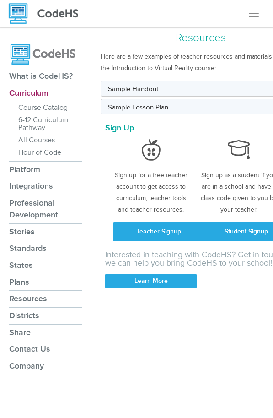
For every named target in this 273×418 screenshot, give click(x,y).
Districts (24, 315)
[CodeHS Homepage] (47, 13)
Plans (19, 282)
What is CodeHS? (41, 76)
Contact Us (29, 349)
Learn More (151, 281)
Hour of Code (39, 152)
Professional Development (33, 209)
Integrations (31, 186)
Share (20, 332)
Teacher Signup (158, 231)
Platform (24, 169)
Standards (28, 248)
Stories (22, 232)
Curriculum (28, 93)
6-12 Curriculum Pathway (43, 123)
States (21, 265)
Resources (28, 298)
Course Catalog (43, 107)
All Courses (36, 140)
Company (26, 366)
